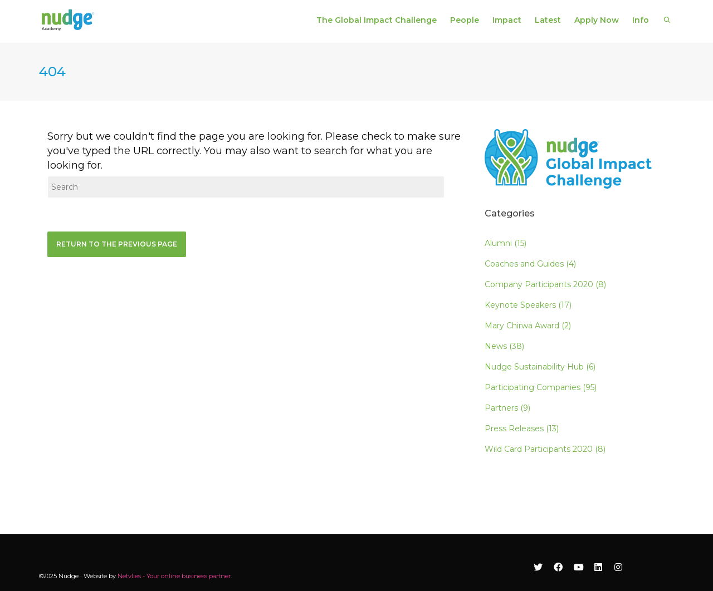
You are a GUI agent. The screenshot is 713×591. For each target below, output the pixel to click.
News (504, 346)
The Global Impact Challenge (376, 20)
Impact (506, 20)
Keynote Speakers (528, 305)
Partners (507, 408)
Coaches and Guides (530, 264)
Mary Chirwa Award (528, 326)
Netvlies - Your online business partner (174, 576)
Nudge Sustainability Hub (540, 367)
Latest (548, 20)
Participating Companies (541, 387)
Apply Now (596, 20)
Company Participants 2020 (545, 284)
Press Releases (522, 428)
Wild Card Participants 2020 (545, 449)
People (464, 20)
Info (640, 20)
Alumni (505, 243)
